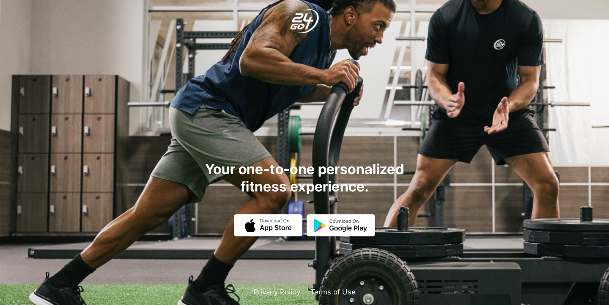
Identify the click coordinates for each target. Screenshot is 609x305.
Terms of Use (333, 292)
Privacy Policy (276, 292)
